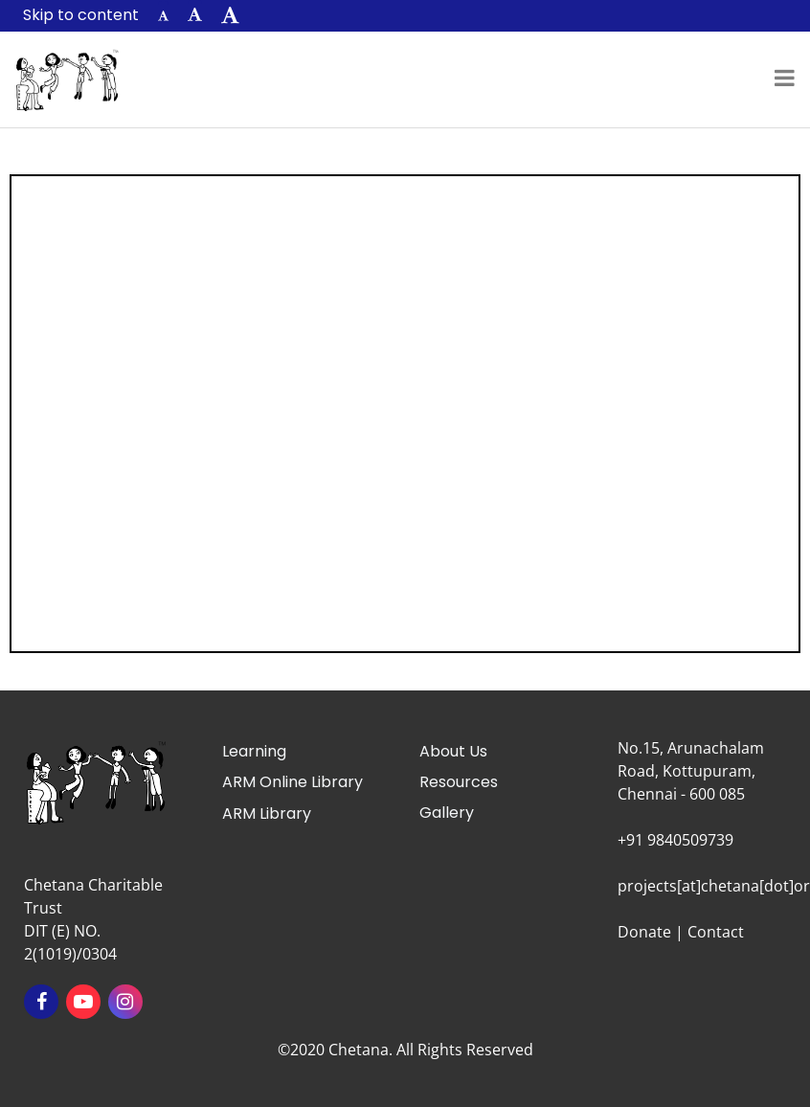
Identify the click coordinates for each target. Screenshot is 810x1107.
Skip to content (81, 15)
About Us (453, 751)
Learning (254, 751)
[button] (163, 16)
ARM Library (266, 813)
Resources (458, 782)
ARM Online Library (292, 782)
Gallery (446, 813)
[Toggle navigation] (785, 79)
